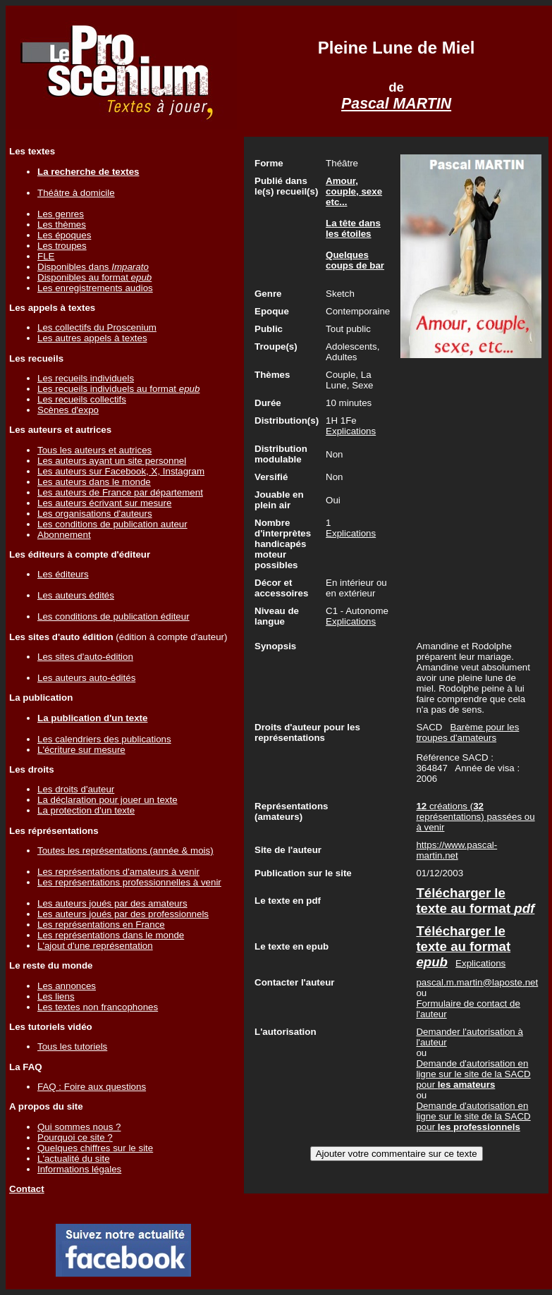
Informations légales (79, 1169)
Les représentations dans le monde (110, 935)
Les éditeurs (63, 574)
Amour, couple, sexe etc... (354, 191)
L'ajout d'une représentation (95, 945)
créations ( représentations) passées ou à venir (475, 817)
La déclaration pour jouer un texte (107, 799)
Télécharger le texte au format (475, 900)
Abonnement (64, 534)
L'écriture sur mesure (81, 749)
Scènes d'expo (68, 410)
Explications (351, 431)
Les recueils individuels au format (118, 388)
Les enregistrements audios (95, 288)
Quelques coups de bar (355, 260)
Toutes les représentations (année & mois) (125, 850)
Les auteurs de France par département (120, 492)
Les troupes (62, 245)
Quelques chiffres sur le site (95, 1148)
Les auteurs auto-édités (86, 678)
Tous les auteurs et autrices (94, 450)
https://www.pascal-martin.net (456, 850)
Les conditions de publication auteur (112, 524)
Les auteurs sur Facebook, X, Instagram (120, 471)
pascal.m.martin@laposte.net (477, 982)
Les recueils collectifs (81, 399)
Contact (26, 1189)
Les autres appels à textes (92, 338)
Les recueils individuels (85, 378)
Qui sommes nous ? (79, 1127)
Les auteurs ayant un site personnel (111, 460)
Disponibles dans (93, 267)
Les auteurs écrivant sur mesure (104, 503)
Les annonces (66, 986)
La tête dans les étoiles (353, 228)
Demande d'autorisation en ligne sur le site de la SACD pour (473, 1074)
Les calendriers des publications (104, 739)
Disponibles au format (94, 277)
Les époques (64, 235)
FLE (45, 256)
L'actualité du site (73, 1158)
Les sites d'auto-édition (85, 656)
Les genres (60, 214)
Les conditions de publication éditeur (113, 616)
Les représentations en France (101, 924)
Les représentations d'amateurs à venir (118, 871)
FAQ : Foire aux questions (91, 1086)
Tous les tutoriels (72, 1046)
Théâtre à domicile (76, 193)
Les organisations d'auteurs (94, 513)
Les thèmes (61, 224)
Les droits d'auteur (75, 789)
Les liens (56, 996)
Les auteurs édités (75, 595)
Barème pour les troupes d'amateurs (467, 732)
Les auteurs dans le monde (94, 482)
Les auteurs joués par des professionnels (123, 914)
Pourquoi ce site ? (75, 1137)
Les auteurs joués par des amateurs (112, 903)
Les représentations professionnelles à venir (129, 882)
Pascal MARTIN (396, 103)
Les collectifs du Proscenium (97, 327)
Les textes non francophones (97, 1007)
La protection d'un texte (86, 810)
